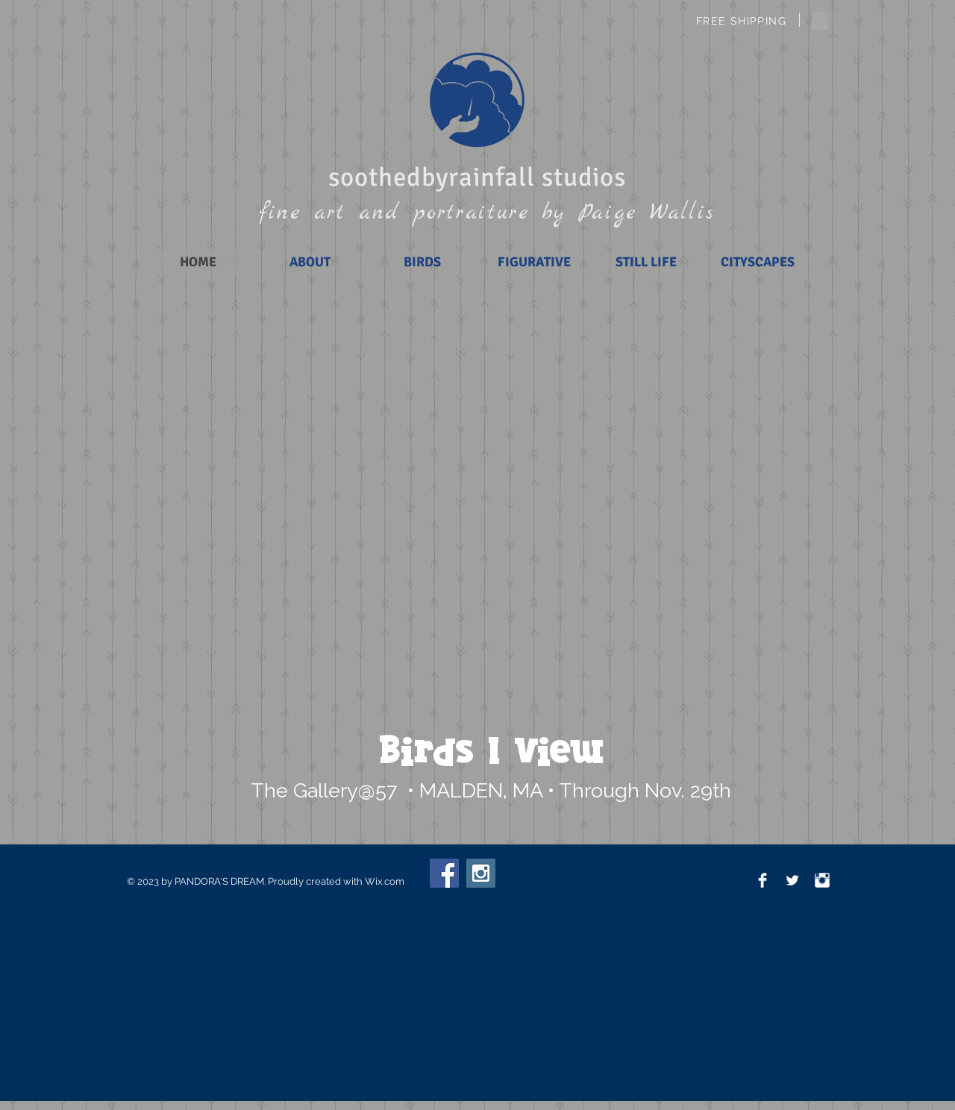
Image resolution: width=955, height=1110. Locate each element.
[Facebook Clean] (762, 880)
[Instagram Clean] (822, 880)
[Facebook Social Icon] (444, 873)
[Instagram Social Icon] (480, 873)
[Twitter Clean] (792, 880)
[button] (819, 18)
